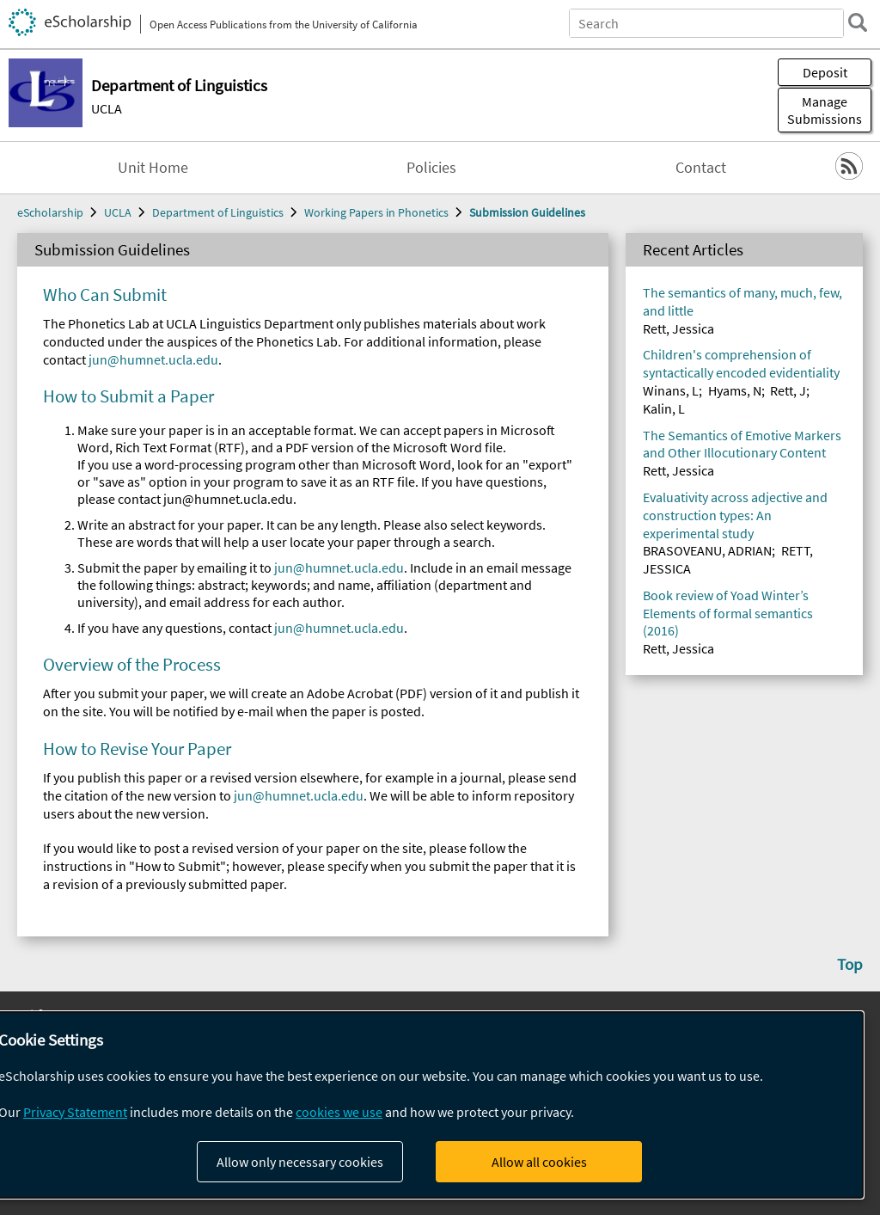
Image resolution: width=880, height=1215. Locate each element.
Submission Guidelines (527, 212)
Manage (824, 110)
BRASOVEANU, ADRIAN (707, 550)
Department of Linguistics (218, 212)
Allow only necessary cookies (300, 1161)
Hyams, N (734, 390)
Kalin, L (664, 408)
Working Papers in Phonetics (376, 212)
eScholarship (50, 212)
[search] (857, 22)
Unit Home (153, 167)
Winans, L (671, 390)
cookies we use (339, 1111)
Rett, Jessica (678, 328)
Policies (431, 167)
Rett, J (788, 390)
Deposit (825, 72)
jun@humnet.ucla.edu (153, 359)
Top (850, 964)
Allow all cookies (539, 1161)
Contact (700, 167)
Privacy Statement (75, 1111)
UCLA (106, 108)
